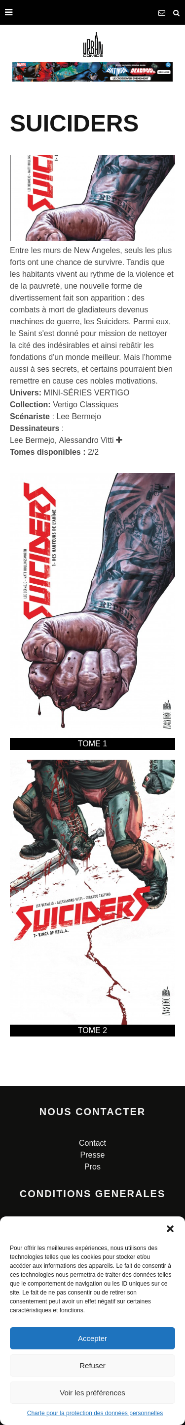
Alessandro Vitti (86, 440)
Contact (92, 1143)
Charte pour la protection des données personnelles (95, 1413)
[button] (170, 1229)
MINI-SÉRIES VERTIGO (86, 393)
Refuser (92, 1365)
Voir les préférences (92, 1392)
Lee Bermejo (78, 416)
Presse (92, 1155)
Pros (92, 1167)
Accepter (92, 1338)
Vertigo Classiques (85, 404)
